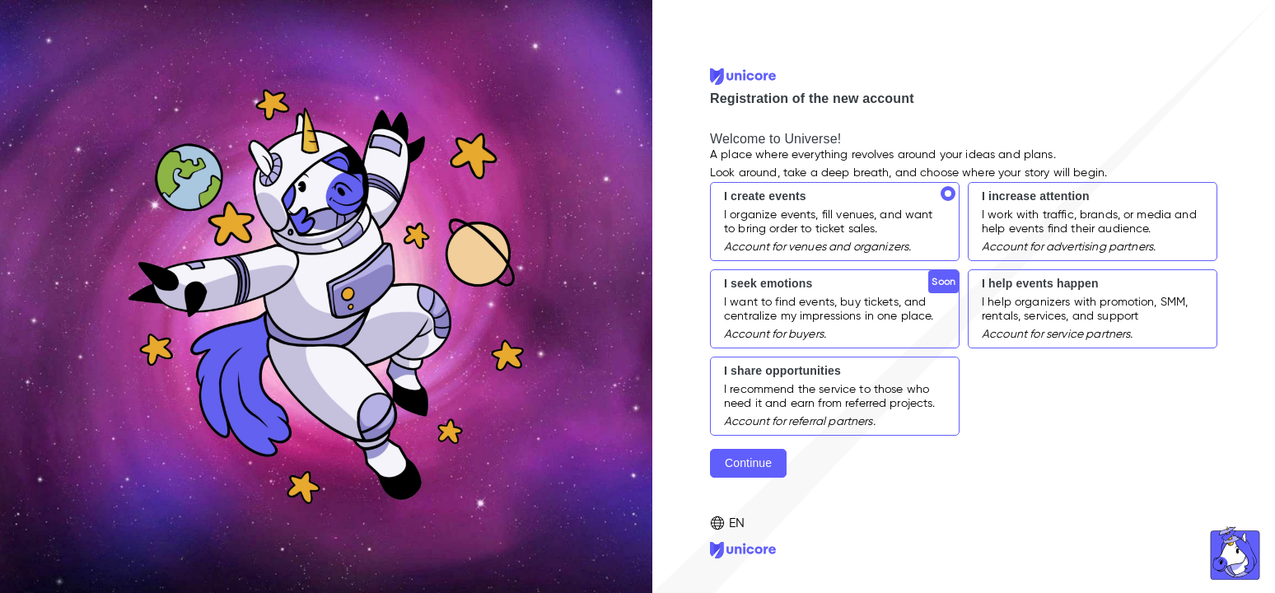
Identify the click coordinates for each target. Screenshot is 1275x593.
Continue (748, 462)
